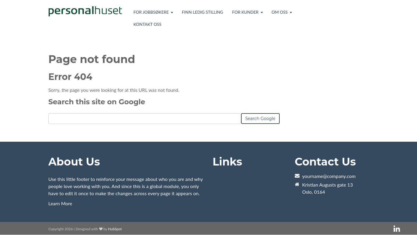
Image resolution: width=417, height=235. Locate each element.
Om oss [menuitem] (280, 12)
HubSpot (115, 229)
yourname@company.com (329, 176)
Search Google (260, 118)
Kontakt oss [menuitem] (147, 24)
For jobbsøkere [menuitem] (151, 12)
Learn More (60, 203)
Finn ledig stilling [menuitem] (202, 12)
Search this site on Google (96, 101)
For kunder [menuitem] (245, 12)
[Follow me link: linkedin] (396, 229)
